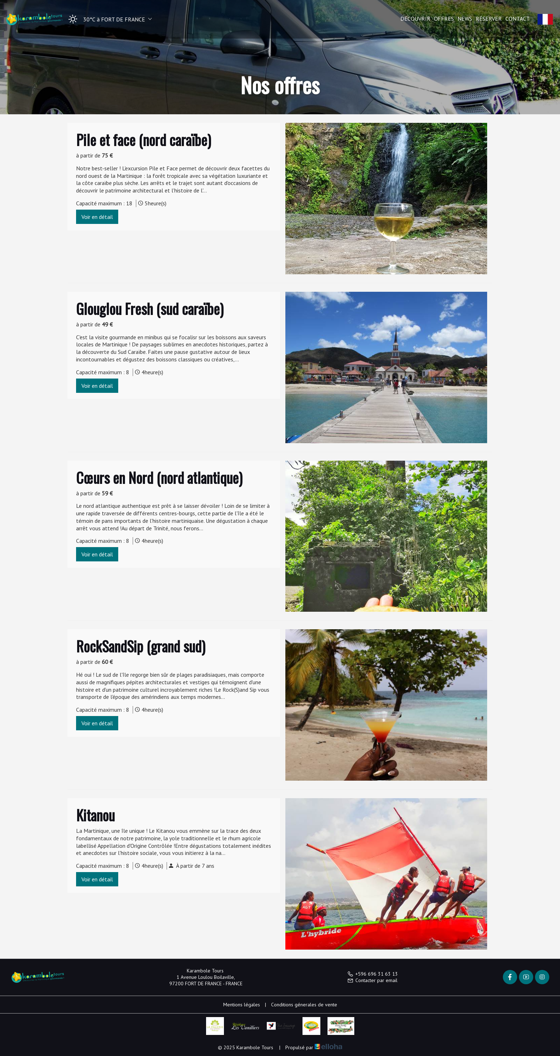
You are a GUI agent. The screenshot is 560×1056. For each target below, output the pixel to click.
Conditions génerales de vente (304, 1004)
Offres (444, 18)
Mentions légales (241, 1004)
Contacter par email (372, 980)
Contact (517, 18)
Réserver (489, 18)
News (465, 18)
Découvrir (415, 18)
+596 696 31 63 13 (372, 974)
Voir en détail (97, 216)
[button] (108, 19)
